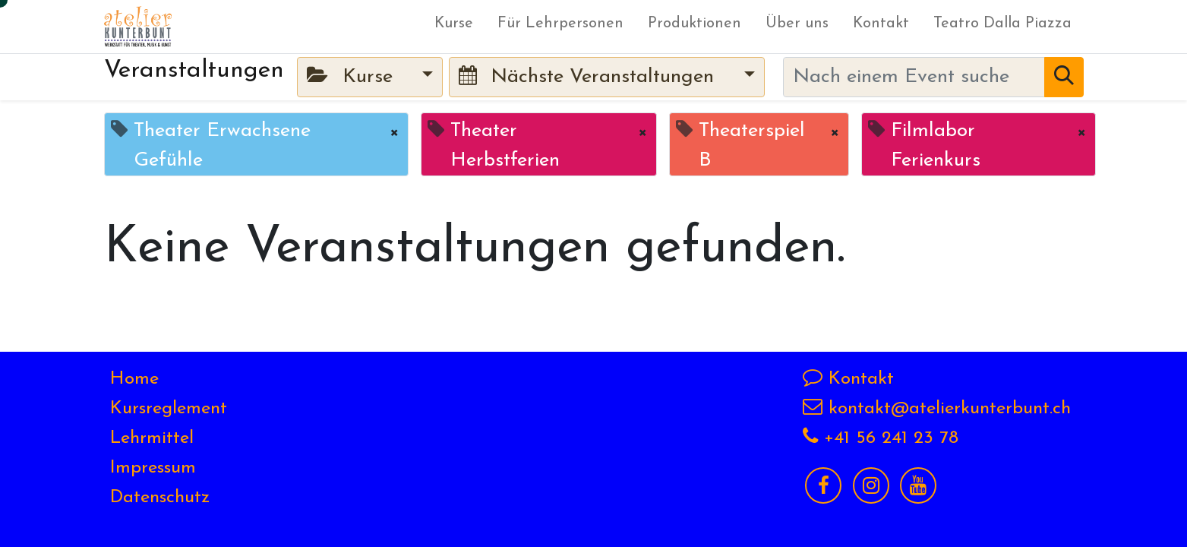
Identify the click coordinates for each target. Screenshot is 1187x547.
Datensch (147, 498)
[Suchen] (1064, 77)
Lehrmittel (152, 438)
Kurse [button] (352, 76)
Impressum (153, 468)
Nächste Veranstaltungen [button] (589, 76)
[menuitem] (453, 26)
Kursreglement (168, 409)
